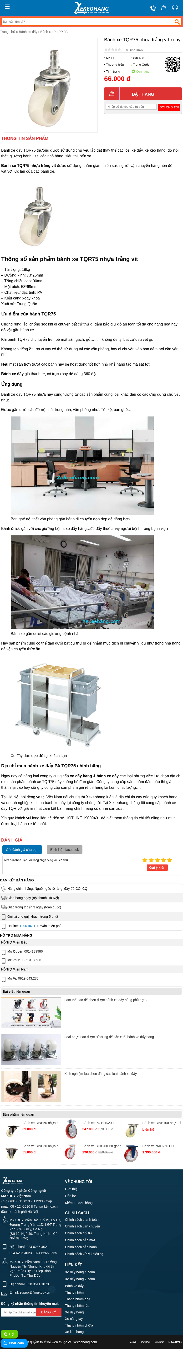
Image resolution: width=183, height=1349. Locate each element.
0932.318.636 (20, 961)
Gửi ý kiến (157, 867)
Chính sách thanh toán (82, 1219)
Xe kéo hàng (74, 1332)
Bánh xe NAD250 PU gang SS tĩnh (158, 1146)
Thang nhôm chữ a (79, 1325)
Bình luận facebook (64, 850)
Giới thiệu (72, 1189)
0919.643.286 (19, 979)
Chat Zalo (13, 1343)
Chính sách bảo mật (80, 1240)
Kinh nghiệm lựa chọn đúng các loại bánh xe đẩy (101, 1074)
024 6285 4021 (37, 1247)
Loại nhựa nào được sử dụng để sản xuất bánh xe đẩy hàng (109, 1037)
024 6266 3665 (46, 1253)
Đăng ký (48, 1312)
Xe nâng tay (74, 1319)
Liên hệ (70, 1196)
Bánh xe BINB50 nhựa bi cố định (40, 1146)
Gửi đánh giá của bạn (22, 850)
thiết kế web (49, 1342)
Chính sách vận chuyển (82, 1226)
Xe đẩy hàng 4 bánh (80, 1272)
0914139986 (21, 952)
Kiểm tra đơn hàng (79, 1203)
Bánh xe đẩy (28, 32)
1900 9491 (27, 926)
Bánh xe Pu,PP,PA (54, 32)
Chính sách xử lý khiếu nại (84, 1254)
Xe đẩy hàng (74, 1312)
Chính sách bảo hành (81, 1247)
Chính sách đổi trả (78, 1233)
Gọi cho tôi (169, 107)
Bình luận (134, 50)
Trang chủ (7, 32)
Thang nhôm (74, 1292)
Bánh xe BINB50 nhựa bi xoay (40, 1123)
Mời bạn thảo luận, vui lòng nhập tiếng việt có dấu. (69, 865)
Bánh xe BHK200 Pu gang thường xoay (101, 1146)
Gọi (8, 1334)
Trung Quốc (141, 64)
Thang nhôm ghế (77, 1299)
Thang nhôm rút (77, 1305)
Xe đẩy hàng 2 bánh (80, 1279)
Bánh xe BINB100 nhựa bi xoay (161, 1123)
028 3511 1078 (37, 1284)
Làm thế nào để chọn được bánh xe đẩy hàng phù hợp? (106, 1000)
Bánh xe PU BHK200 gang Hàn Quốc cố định (100, 1123)
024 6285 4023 (21, 1253)
